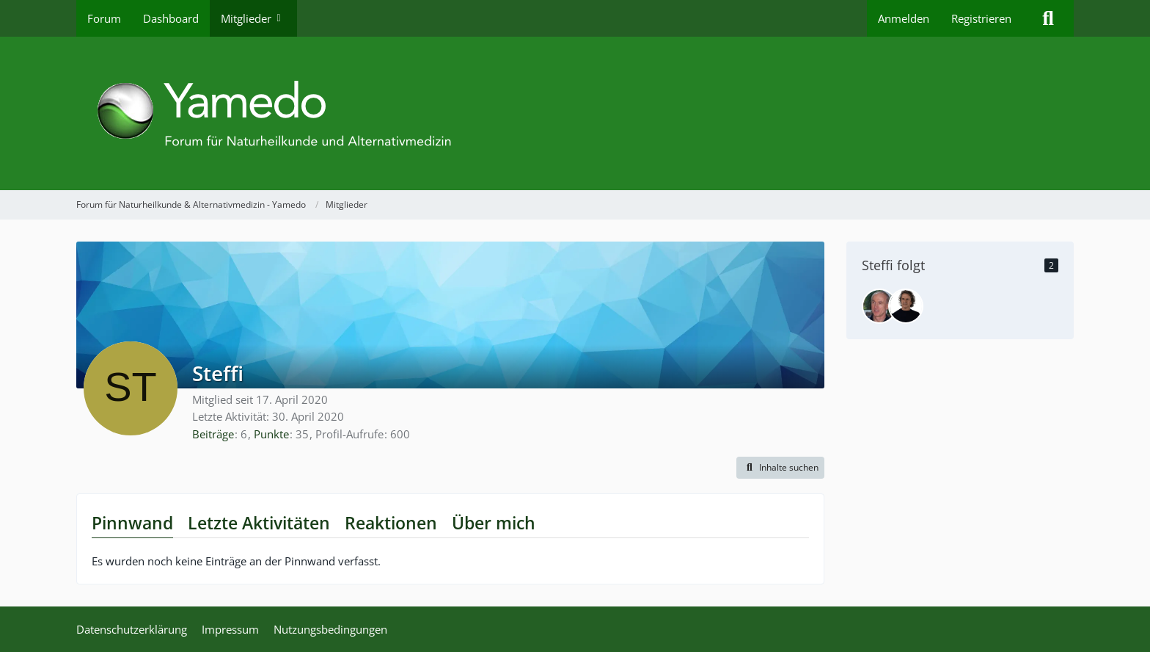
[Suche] (1048, 18)
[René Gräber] (905, 306)
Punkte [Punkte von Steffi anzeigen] (271, 434)
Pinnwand (132, 523)
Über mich (493, 523)
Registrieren (981, 18)
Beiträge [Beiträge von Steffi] (213, 434)
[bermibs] (879, 306)
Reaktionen (391, 523)
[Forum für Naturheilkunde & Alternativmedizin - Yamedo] (575, 113)
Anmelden (903, 18)
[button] (780, 468)
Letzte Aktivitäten (259, 523)
